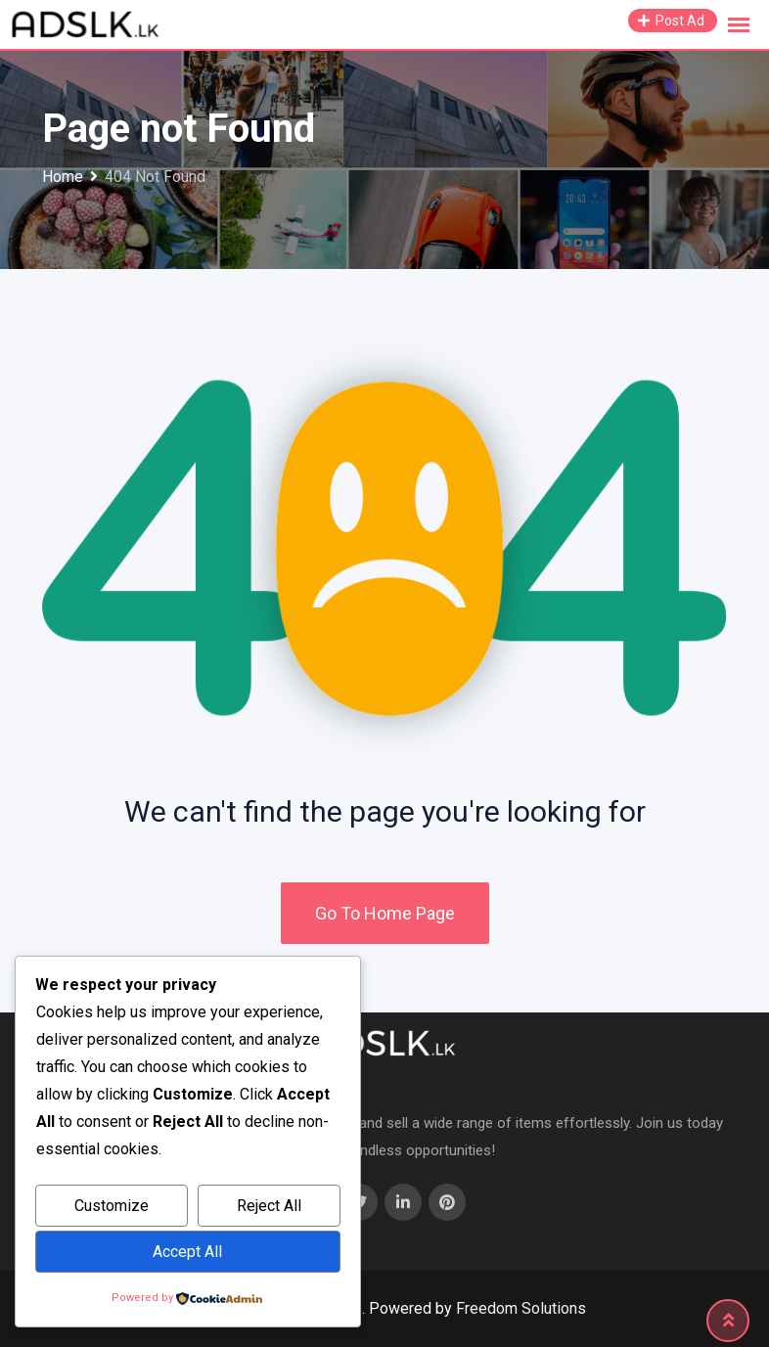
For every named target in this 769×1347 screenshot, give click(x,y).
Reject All (269, 1205)
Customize (111, 1205)
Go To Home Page (385, 913)
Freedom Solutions (521, 1308)
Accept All (187, 1251)
